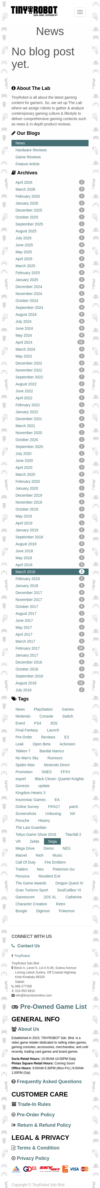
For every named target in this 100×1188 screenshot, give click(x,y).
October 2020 (50, 439)
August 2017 (50, 613)
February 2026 (50, 196)
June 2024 (50, 328)
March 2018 (50, 571)
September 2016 (50, 675)
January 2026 (50, 203)
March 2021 (50, 425)
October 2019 (50, 509)
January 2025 (50, 279)
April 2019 (50, 522)
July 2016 (50, 689)
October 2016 (50, 668)
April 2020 (50, 467)
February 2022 (50, 404)
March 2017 (50, 641)
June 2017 (50, 620)
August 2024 (50, 314)
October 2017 (50, 606)
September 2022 (50, 376)
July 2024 (50, 321)
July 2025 (50, 237)
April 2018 (50, 564)
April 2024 (50, 342)
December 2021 (50, 418)
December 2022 (50, 363)
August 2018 (50, 543)
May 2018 (50, 557)
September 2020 (50, 446)
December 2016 (50, 662)
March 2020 (50, 474)
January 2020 (50, 488)
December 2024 (50, 286)
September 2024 (50, 307)
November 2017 (50, 599)
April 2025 (50, 258)
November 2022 (50, 369)
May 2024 (50, 335)
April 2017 (50, 634)
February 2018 (50, 578)
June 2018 (50, 550)
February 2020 (50, 481)
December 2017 (50, 592)
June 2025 (50, 244)
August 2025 (50, 230)
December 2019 (50, 495)
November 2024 (50, 293)
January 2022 (50, 411)
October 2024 (50, 300)
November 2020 (50, 432)
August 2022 (50, 383)
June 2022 (50, 390)
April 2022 (50, 397)
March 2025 (50, 265)
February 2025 (50, 272)
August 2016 (50, 682)
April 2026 (50, 182)
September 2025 (50, 223)
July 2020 (50, 453)
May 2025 (50, 251)
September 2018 (50, 536)
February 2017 (50, 648)
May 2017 (50, 627)
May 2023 (50, 356)
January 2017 (50, 655)
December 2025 (50, 210)
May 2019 (50, 515)
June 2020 (50, 460)
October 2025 (50, 216)
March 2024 (50, 349)
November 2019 (50, 502)
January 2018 (50, 585)
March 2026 (50, 189)
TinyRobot (22, 956)
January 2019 (50, 529)
